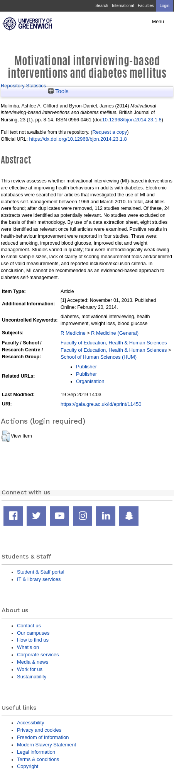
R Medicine (73, 333)
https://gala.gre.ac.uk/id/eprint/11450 (101, 404)
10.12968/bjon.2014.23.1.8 (132, 120)
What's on (28, 647)
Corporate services (38, 654)
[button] (5, 436)
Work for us (29, 669)
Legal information (36, 752)
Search (101, 5)
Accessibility (30, 723)
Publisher (86, 367)
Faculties (146, 5)
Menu (158, 21)
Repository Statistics (23, 86)
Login (164, 5)
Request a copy (109, 132)
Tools (58, 91)
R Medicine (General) (115, 333)
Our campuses (33, 633)
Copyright (27, 766)
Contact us (29, 625)
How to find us (33, 640)
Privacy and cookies (39, 730)
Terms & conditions (38, 759)
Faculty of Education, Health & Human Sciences (114, 343)
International (123, 5)
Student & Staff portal (40, 572)
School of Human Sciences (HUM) (99, 357)
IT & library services (39, 579)
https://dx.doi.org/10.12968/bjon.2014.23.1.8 (78, 139)
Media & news (32, 662)
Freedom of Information (43, 737)
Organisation (90, 381)
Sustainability (31, 677)
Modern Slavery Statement (46, 745)
